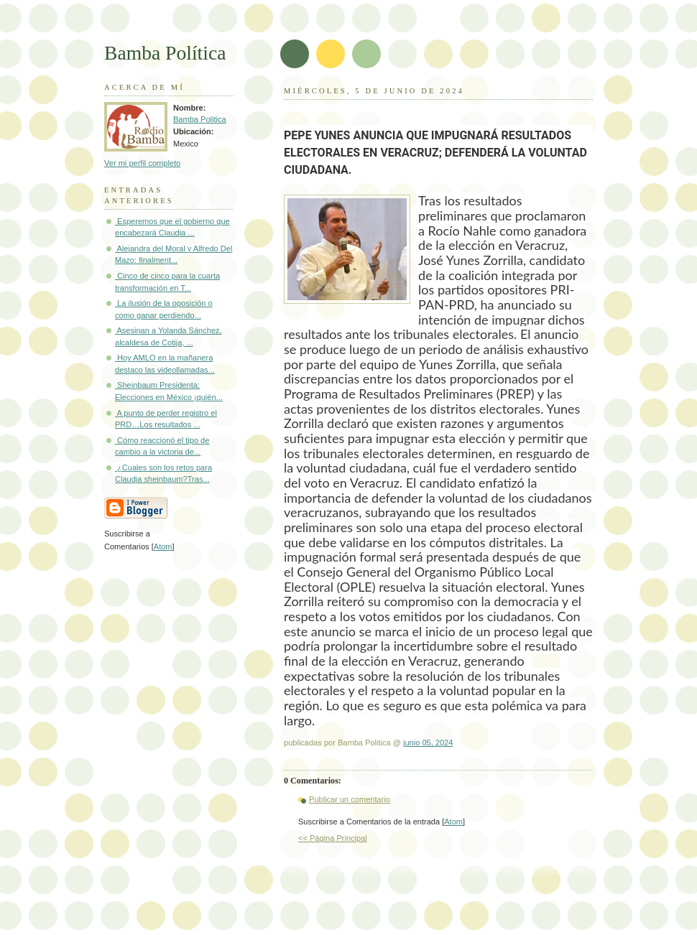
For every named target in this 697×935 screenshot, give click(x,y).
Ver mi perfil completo (142, 163)
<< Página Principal (332, 838)
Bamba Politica (199, 119)
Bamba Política (165, 53)
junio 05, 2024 (428, 742)
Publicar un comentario (349, 799)
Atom (453, 821)
